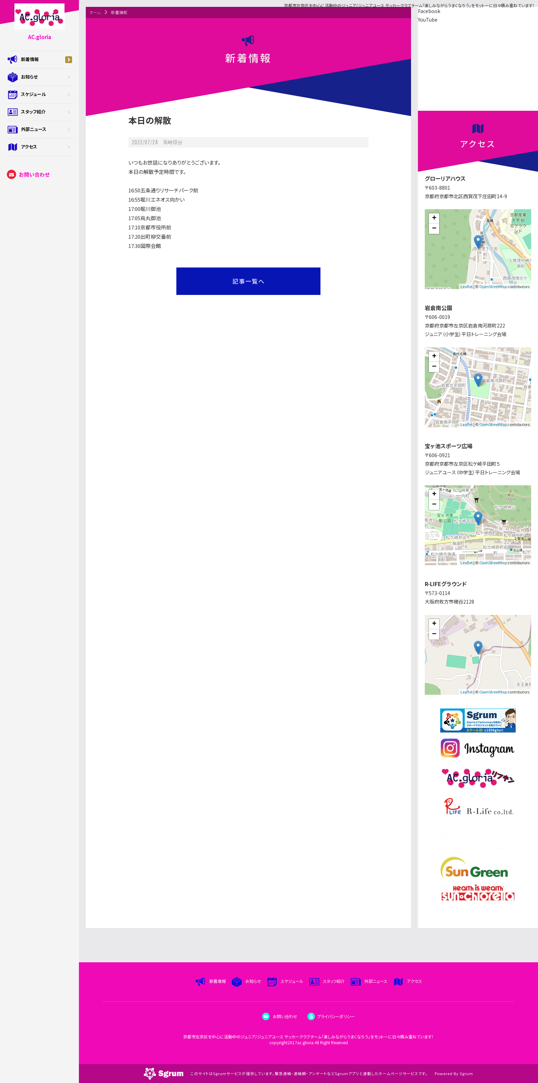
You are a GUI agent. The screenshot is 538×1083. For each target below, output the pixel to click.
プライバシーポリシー (331, 1016)
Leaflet (466, 286)
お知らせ (39, 77)
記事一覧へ (248, 281)
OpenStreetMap (493, 286)
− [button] (434, 229)
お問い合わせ (28, 174)
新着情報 (39, 60)
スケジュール (39, 94)
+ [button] (434, 218)
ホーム (95, 12)
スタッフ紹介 (39, 112)
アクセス (39, 147)
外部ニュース (39, 129)
